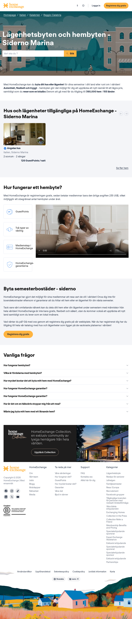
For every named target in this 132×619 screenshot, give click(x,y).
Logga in (96, 5)
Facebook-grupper (115, 494)
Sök (70, 53)
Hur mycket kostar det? (65, 484)
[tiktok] (17, 491)
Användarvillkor (24, 571)
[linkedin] (6, 496)
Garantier (59, 487)
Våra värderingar (63, 473)
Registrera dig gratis (116, 5)
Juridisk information (97, 571)
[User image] (40, 140)
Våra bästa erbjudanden (112, 507)
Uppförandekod (42, 571)
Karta (112, 571)
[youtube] (17, 496)
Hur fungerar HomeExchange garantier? (66, 388)
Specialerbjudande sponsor (115, 553)
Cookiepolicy (79, 571)
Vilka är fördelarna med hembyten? (66, 373)
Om (31, 473)
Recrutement (112, 491)
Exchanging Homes (115, 512)
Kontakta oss (87, 477)
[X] (11, 496)
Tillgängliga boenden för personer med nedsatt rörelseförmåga (117, 500)
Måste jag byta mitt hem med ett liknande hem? (66, 411)
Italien (22, 15)
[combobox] (33, 53)
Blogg (32, 484)
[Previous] (121, 114)
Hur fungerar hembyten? (66, 365)
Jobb (31, 480)
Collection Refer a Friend (114, 520)
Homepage (10, 15)
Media (32, 494)
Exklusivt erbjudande (116, 543)
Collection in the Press (116, 516)
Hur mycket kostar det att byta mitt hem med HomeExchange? (66, 380)
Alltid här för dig (88, 480)
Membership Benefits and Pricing (116, 526)
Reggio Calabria (52, 15)
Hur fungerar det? (63, 477)
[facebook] (6, 491)
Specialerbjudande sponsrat (115, 532)
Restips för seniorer (115, 477)
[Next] (126, 114)
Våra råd (59, 491)
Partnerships (112, 562)
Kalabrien (35, 15)
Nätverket (33, 491)
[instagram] (11, 491)
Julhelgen (110, 480)
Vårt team (33, 477)
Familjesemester (114, 484)
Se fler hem (122, 168)
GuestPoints (60, 480)
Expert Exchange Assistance (114, 538)
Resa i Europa (112, 487)
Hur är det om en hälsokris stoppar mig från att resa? (66, 403)
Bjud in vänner (61, 494)
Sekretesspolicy (61, 571)
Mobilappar (34, 487)
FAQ (83, 473)
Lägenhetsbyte (113, 473)
